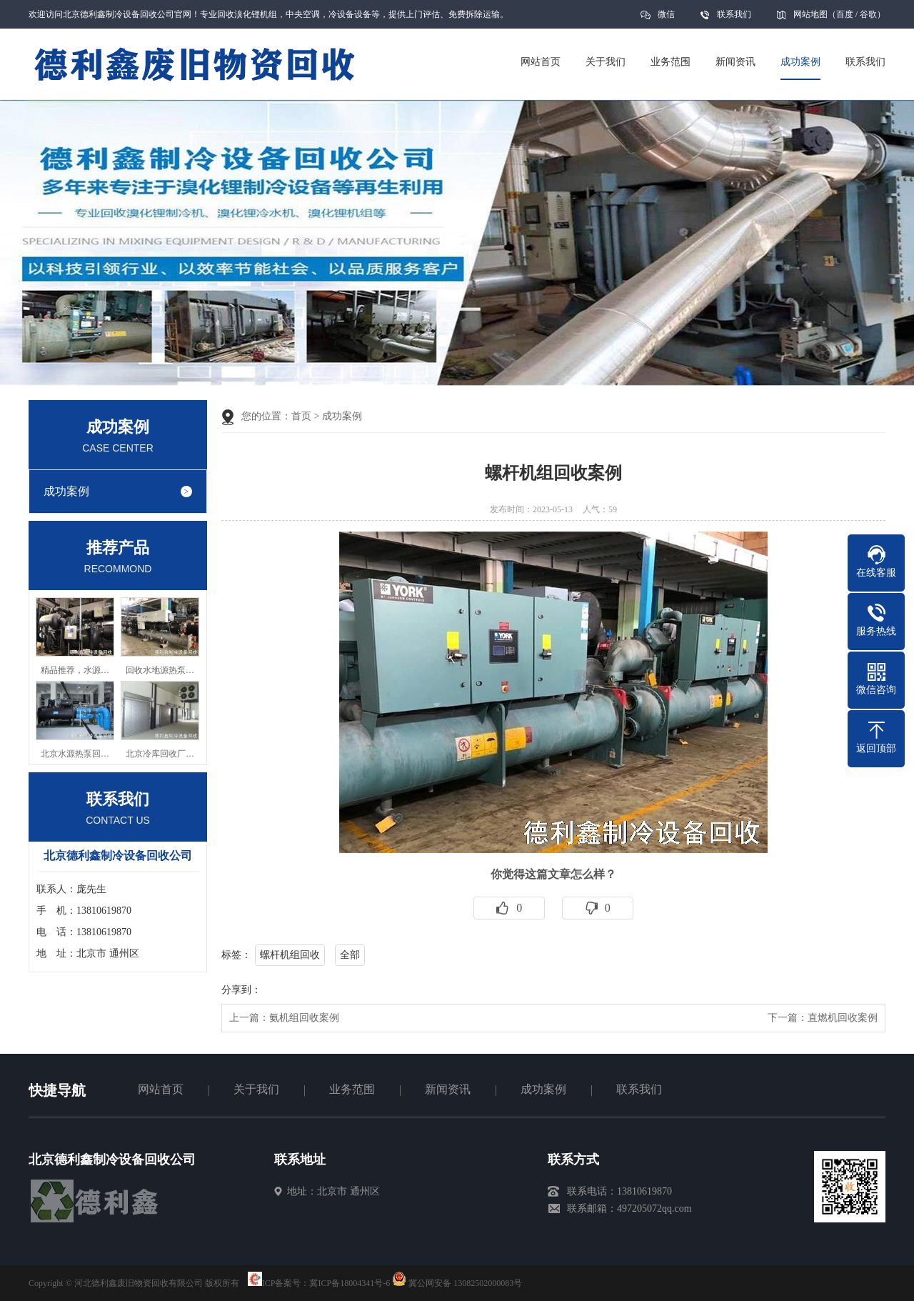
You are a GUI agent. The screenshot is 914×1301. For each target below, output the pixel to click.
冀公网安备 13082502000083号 (465, 1283)
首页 (301, 416)
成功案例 (66, 491)
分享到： (241, 990)
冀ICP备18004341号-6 (349, 1283)
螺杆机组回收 (290, 954)
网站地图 (810, 14)
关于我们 (256, 1089)
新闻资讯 (448, 1089)
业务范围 (352, 1089)
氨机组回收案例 (304, 1017)
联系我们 (734, 14)
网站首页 (161, 1089)
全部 (350, 954)
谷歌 (868, 14)
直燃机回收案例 (843, 1017)
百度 (844, 14)
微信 (666, 19)
